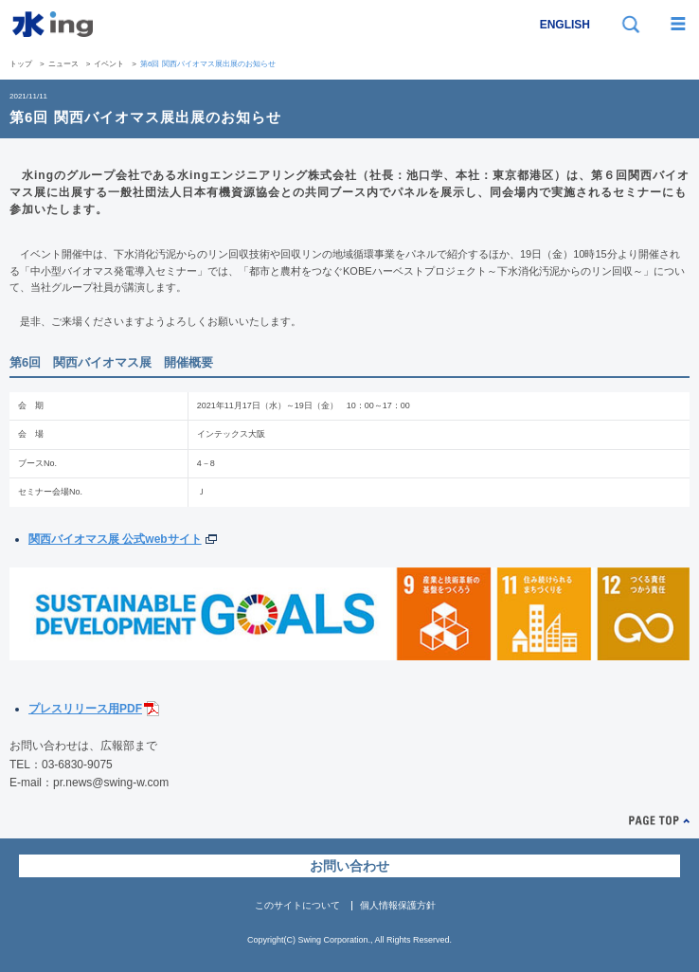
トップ (20, 64)
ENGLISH (565, 24)
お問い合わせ (349, 865)
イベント (109, 64)
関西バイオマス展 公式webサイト (115, 539)
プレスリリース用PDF (85, 708)
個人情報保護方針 (398, 905)
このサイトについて (297, 905)
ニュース (63, 64)
